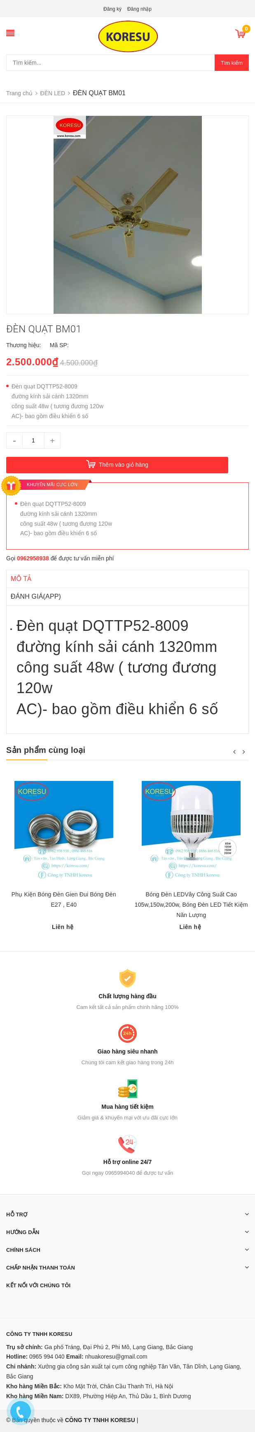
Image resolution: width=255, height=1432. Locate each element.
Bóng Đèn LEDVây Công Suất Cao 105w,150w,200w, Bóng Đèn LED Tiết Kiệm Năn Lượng (191, 904)
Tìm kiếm (232, 63)
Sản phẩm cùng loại (45, 750)
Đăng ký (112, 9)
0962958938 (33, 558)
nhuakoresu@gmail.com (116, 1356)
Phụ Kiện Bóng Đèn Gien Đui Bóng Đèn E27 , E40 (64, 899)
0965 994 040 (47, 1356)
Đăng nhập (139, 9)
